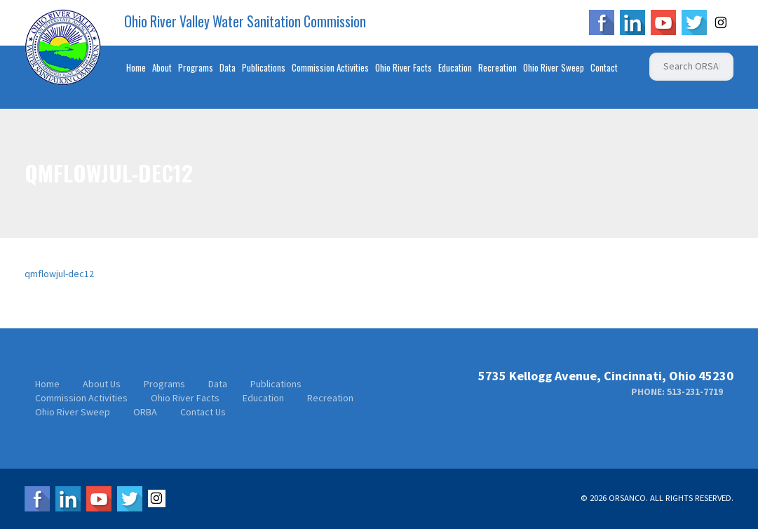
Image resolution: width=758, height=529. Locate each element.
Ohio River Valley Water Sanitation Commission (245, 22)
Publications (263, 67)
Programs (195, 67)
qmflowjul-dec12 (59, 273)
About (162, 67)
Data (227, 67)
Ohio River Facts (403, 67)
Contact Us (203, 412)
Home (136, 67)
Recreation (497, 67)
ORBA (145, 412)
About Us (102, 383)
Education (455, 67)
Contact (604, 67)
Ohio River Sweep (553, 67)
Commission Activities (330, 67)
